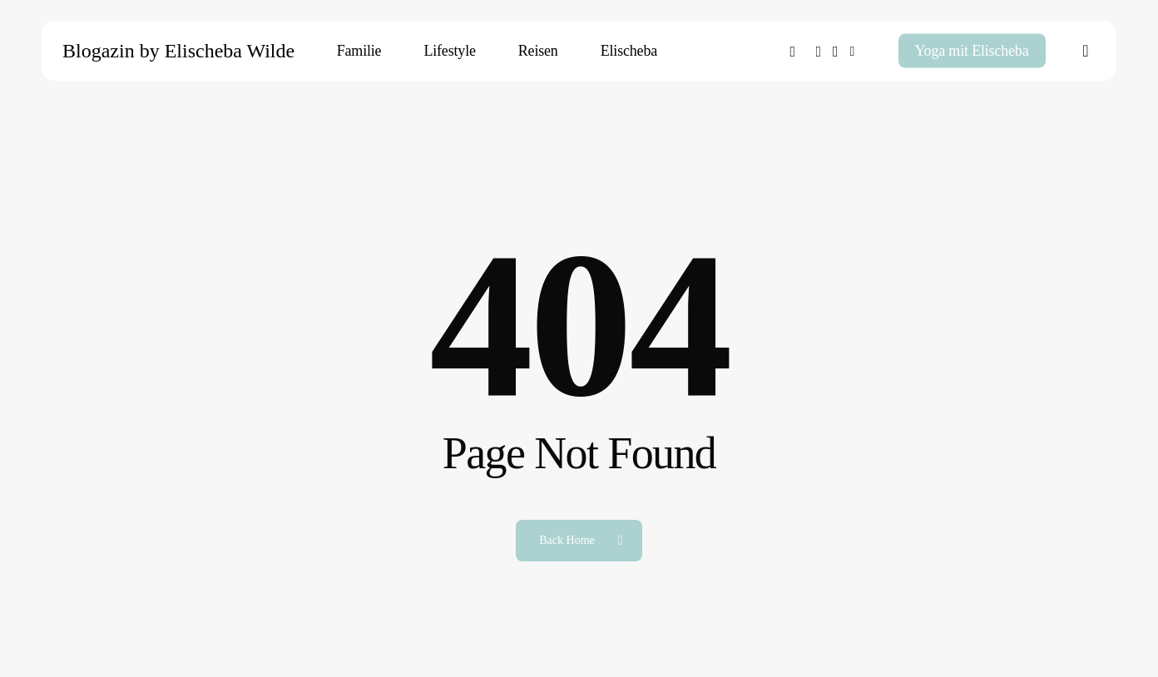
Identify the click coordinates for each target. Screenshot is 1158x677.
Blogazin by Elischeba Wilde (178, 51)
